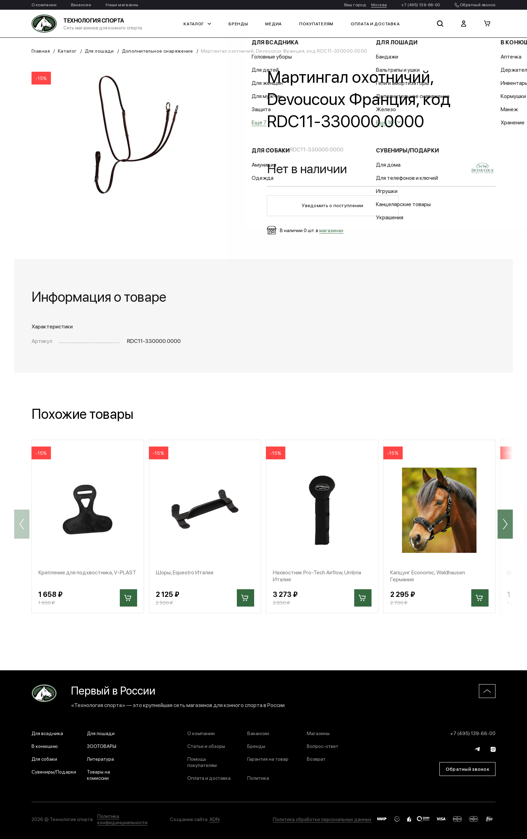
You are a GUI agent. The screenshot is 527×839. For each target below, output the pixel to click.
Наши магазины (122, 4)
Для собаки (44, 759)
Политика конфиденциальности (122, 819)
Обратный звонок (475, 4)
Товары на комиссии (98, 774)
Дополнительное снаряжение (157, 50)
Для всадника (47, 733)
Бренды (238, 23)
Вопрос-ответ (322, 746)
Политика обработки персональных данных (322, 819)
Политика (258, 778)
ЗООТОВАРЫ (101, 746)
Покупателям (316, 23)
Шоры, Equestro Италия (184, 572)
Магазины (318, 733)
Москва (379, 4)
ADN (214, 819)
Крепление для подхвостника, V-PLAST (87, 572)
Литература (100, 759)
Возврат (316, 759)
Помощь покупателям (202, 762)
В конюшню (45, 746)
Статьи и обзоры (206, 746)
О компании (44, 4)
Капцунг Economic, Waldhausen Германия (427, 575)
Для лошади (99, 50)
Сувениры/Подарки (54, 771)
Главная (41, 50)
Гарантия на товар (267, 759)
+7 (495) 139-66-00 (420, 4)
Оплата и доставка (375, 23)
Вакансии (81, 4)
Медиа (273, 23)
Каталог (197, 23)
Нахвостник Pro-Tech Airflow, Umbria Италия (317, 575)
